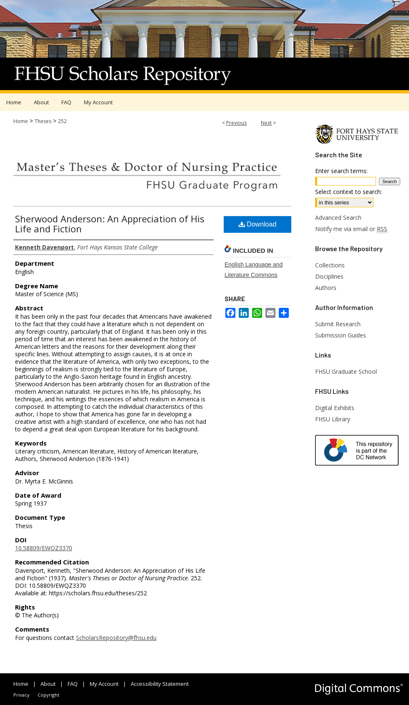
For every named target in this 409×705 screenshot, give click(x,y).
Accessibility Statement (160, 683)
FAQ (73, 683)
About (48, 683)
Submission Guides (340, 335)
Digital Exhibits (334, 408)
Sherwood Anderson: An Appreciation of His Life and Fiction (109, 223)
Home (20, 121)
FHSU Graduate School (346, 371)
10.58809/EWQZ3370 (43, 548)
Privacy (21, 695)
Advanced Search (338, 218)
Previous (236, 122)
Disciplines (329, 276)
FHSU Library (332, 419)
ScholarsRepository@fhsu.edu (116, 638)
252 (62, 121)
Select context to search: (348, 192)
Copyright (48, 695)
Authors (325, 288)
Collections (330, 265)
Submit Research (338, 324)
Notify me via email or (351, 229)
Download (258, 224)
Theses (43, 121)
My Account (104, 683)
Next (266, 122)
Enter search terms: (341, 171)
